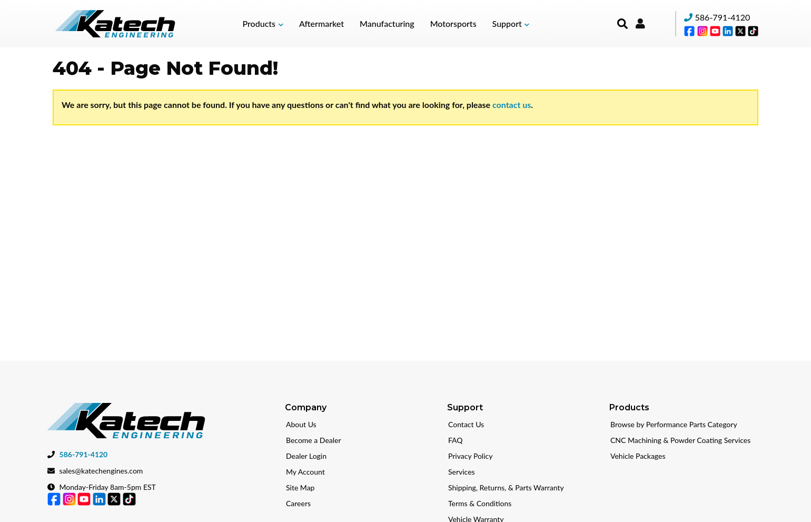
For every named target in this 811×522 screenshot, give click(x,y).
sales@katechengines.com (101, 469)
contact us (511, 105)
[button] (263, 23)
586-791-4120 (722, 17)
